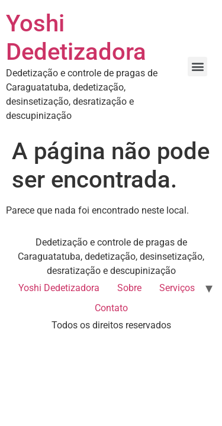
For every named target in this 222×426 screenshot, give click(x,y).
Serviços (177, 287)
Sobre (129, 287)
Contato (111, 308)
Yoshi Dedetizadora (76, 37)
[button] (197, 66)
